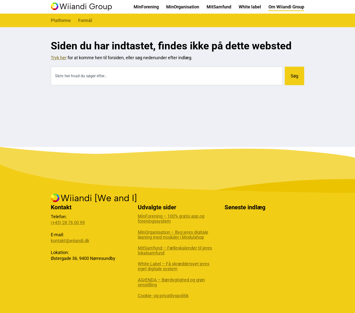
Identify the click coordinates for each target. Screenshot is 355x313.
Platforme (61, 20)
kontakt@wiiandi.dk (70, 240)
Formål (85, 20)
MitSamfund (219, 6)
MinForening (146, 6)
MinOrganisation (182, 6)
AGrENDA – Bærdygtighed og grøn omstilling (171, 282)
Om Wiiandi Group (286, 6)
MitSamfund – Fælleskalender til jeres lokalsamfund (175, 250)
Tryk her (59, 57)
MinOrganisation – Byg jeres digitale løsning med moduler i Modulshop (173, 235)
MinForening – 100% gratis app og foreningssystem (171, 219)
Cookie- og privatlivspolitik (163, 295)
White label (250, 6)
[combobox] (167, 76)
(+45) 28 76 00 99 (68, 222)
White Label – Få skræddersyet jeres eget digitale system (173, 266)
